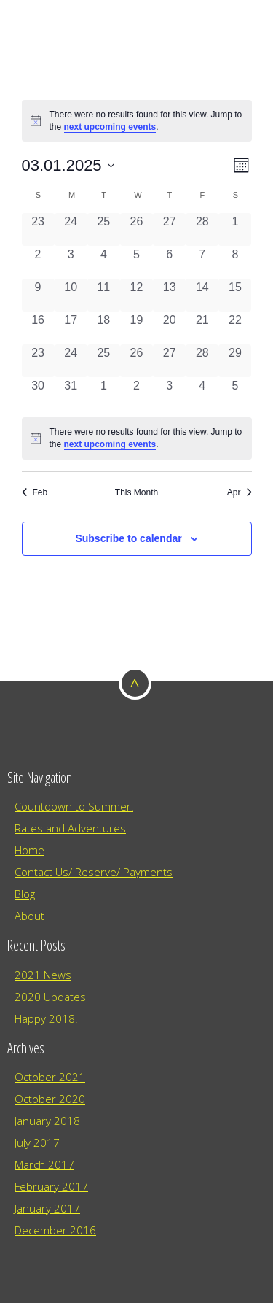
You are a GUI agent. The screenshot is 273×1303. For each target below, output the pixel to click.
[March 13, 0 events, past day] (169, 295)
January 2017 (47, 1208)
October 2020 (50, 1098)
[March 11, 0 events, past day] (103, 295)
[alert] (137, 121)
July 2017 (37, 1142)
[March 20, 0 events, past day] (169, 328)
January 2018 (47, 1120)
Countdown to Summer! (74, 806)
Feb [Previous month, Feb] (35, 492)
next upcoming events (110, 127)
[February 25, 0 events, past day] (103, 229)
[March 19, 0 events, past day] (136, 328)
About (29, 915)
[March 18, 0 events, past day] (103, 328)
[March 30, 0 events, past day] (38, 393)
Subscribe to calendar (128, 538)
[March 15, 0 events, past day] (234, 295)
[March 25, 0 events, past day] (103, 360)
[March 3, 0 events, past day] (71, 262)
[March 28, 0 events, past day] (202, 360)
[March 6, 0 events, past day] (169, 262)
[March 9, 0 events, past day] (38, 295)
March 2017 (44, 1164)
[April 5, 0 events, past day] (234, 393)
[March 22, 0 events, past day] (234, 328)
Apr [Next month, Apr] (239, 492)
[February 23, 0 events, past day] (38, 229)
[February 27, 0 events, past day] (169, 229)
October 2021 (50, 1077)
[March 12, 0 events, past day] (136, 295)
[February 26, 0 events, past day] (136, 229)
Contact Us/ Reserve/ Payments (94, 872)
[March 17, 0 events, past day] (71, 328)
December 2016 (55, 1230)
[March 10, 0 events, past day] (71, 295)
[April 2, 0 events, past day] (136, 393)
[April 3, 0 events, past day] (169, 393)
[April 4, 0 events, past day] (202, 393)
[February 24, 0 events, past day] (71, 229)
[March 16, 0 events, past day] (38, 328)
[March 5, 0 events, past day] (136, 262)
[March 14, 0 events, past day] (202, 295)
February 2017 (51, 1186)
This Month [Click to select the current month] (136, 492)
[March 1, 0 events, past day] (234, 229)
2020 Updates (50, 996)
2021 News (43, 974)
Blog (25, 893)
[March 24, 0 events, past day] (71, 360)
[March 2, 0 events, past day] (38, 262)
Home (29, 850)
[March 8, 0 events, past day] (234, 262)
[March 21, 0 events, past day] (202, 328)
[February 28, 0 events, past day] (202, 229)
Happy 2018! (46, 1018)
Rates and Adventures (70, 828)
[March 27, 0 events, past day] (169, 360)
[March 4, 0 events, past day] (103, 262)
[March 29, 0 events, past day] (234, 360)
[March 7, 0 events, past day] (202, 262)
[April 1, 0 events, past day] (103, 393)
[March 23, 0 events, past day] (38, 360)
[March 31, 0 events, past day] (71, 393)
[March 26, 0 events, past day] (136, 360)
